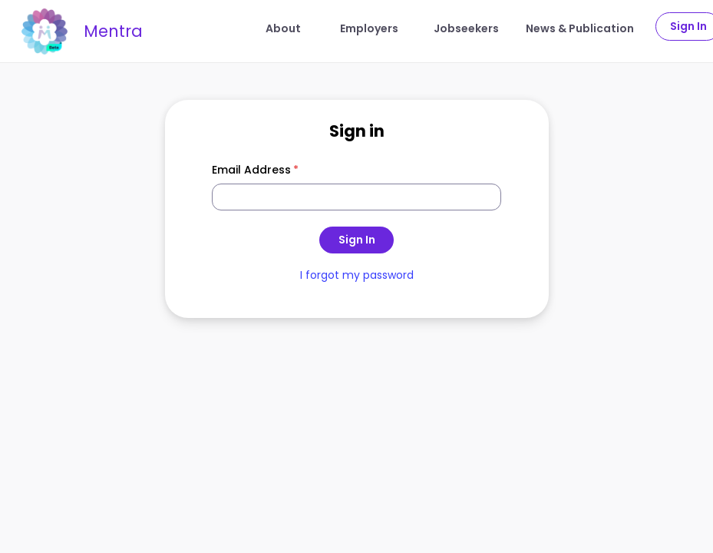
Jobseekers (466, 28)
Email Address (255, 169)
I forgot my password (357, 275)
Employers (369, 28)
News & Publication (580, 28)
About (283, 28)
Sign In (356, 239)
